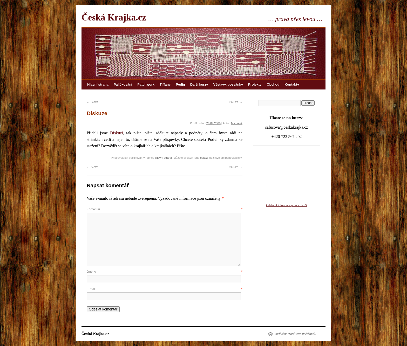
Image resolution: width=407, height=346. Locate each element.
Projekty (254, 84)
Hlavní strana (97, 84)
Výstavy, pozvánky (228, 84)
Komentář (164, 209)
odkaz (204, 157)
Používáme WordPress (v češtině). (295, 334)
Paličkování (123, 84)
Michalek (236, 123)
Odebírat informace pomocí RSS (286, 205)
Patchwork (145, 84)
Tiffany (165, 84)
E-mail (164, 289)
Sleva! (93, 102)
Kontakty (291, 84)
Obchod (273, 84)
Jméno (164, 271)
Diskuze (234, 102)
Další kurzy (199, 84)
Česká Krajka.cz (114, 17)
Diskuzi (116, 133)
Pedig (180, 84)
